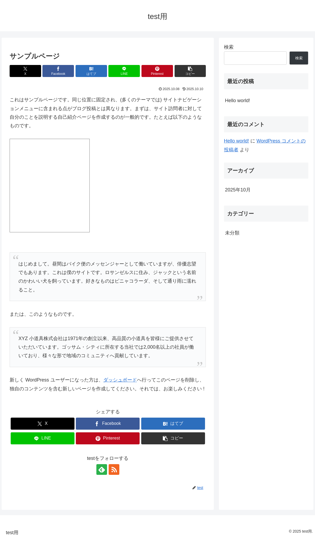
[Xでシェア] (25, 71)
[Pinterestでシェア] (157, 71)
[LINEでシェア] (124, 71)
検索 (229, 47)
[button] (190, 71)
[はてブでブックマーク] (91, 71)
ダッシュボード (120, 380)
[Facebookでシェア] (58, 71)
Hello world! (237, 100)
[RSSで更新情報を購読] (114, 469)
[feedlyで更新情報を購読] (101, 469)
